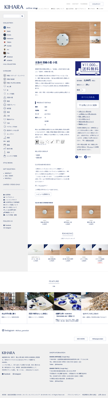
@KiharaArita (59, 364)
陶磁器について (83, 124)
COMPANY (96, 4)
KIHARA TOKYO (54, 368)
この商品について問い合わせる (87, 114)
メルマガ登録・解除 (10, 215)
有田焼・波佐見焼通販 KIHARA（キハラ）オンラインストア (21, 394)
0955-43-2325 (90, 140)
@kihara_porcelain (22, 331)
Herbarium (8, 38)
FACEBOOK (84, 4)
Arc (6, 49)
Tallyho (7, 42)
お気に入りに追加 (88, 105)
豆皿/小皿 (39, 157)
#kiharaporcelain (97, 339)
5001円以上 (8, 178)
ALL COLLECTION (9, 64)
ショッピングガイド (42, 9)
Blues (6, 27)
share (78, 157)
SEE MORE (81, 339)
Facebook (7, 225)
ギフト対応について (84, 119)
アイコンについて (40, 144)
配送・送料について (57, 9)
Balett (6, 31)
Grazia (7, 35)
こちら (42, 185)
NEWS (68, 4)
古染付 (38, 155)
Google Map (65, 357)
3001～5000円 (9, 176)
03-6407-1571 (57, 376)
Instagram (7, 228)
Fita (6, 53)
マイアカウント (81, 9)
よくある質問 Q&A (9, 210)
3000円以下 (8, 173)
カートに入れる (88, 97)
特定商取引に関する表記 (89, 394)
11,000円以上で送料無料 (11, 202)
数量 (78, 90)
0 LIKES (100, 9)
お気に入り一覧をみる (85, 111)
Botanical (8, 57)
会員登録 (70, 9)
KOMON (7, 60)
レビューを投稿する (43, 194)
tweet (87, 157)
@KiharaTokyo (59, 381)
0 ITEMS (91, 9)
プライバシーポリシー (74, 394)
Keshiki (7, 46)
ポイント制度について (10, 205)
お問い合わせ (102, 394)
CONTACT (75, 4)
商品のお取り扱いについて (86, 121)
